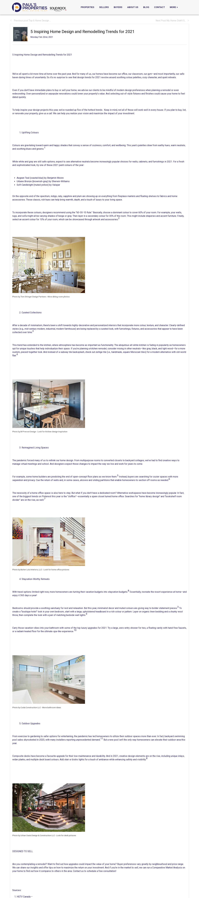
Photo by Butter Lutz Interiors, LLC (27, 569)
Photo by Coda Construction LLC (26, 707)
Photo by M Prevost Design (24, 431)
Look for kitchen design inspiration (52, 431)
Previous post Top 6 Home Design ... (30, 20)
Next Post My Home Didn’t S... (172, 20)
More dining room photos (59, 296)
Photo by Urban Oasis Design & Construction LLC (33, 835)
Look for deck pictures (66, 835)
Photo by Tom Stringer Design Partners (29, 296)
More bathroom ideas (51, 707)
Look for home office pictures (56, 569)
